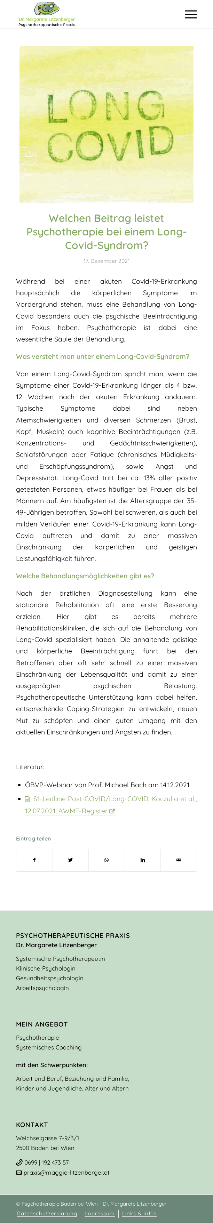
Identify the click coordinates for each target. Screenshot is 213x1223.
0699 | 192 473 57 (46, 1162)
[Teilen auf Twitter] (71, 860)
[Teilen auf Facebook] (34, 860)
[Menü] (187, 14)
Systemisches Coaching (49, 1047)
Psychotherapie (37, 1037)
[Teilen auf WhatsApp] (107, 860)
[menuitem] (47, 1214)
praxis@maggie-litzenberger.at (67, 1172)
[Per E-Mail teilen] (179, 860)
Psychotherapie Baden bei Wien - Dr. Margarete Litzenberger (93, 1203)
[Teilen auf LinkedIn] (143, 860)
